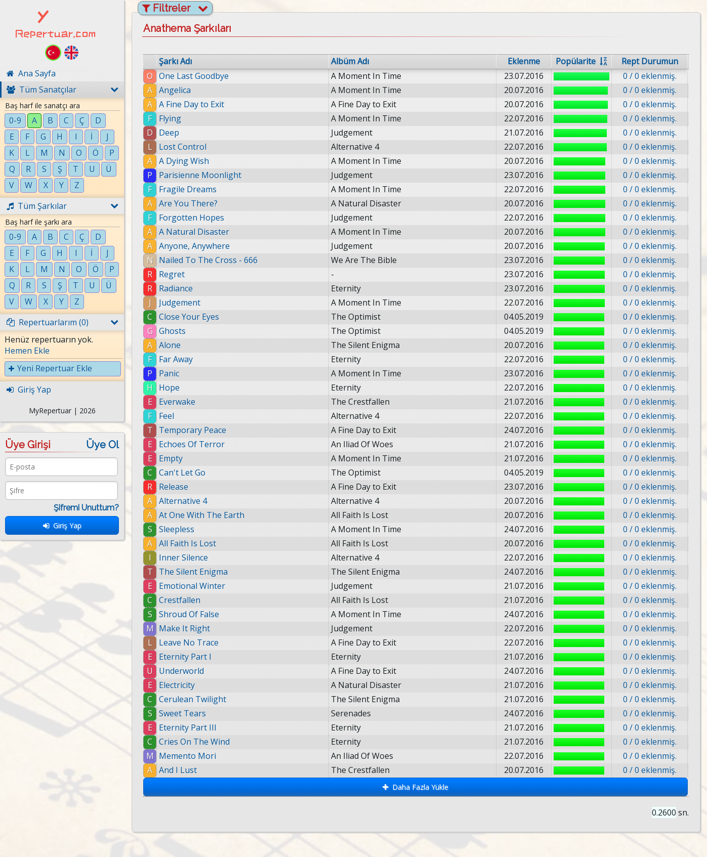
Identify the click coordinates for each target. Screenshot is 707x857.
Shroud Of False (189, 614)
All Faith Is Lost (187, 543)
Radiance (176, 288)
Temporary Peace (192, 430)
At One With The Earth (201, 515)
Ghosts (172, 330)
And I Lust (182, 770)
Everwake (177, 401)
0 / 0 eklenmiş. (650, 75)
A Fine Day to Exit (191, 104)
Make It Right (184, 628)
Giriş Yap (62, 525)
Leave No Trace (189, 642)
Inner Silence (183, 557)
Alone (170, 345)
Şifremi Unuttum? (86, 507)
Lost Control (182, 146)
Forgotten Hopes (191, 217)
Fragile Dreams (188, 189)
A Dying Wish (184, 160)
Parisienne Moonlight (200, 175)
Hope (169, 387)
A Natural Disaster (194, 231)
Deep (169, 132)
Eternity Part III (188, 727)
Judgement (179, 302)
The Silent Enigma (193, 571)
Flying (170, 118)
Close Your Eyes (189, 316)
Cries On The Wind (194, 741)
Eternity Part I (185, 656)
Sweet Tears (182, 713)
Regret (172, 274)
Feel (166, 415)
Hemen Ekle (27, 350)
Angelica (175, 90)
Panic (169, 373)
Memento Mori (188, 755)
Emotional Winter (192, 585)
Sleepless (176, 529)
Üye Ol (102, 445)
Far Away (176, 359)
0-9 (15, 120)
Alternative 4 (183, 500)
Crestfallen (179, 600)
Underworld (181, 670)
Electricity (177, 685)
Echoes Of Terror (192, 444)
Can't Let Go (182, 472)
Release (173, 486)
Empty (171, 458)
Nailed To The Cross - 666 (208, 260)
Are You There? (188, 203)
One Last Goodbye (194, 75)
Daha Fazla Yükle (415, 787)
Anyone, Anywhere (194, 245)
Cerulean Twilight (192, 699)
